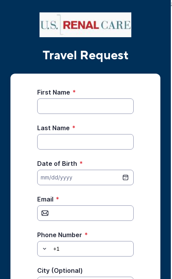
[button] (43, 249)
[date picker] (125, 177)
